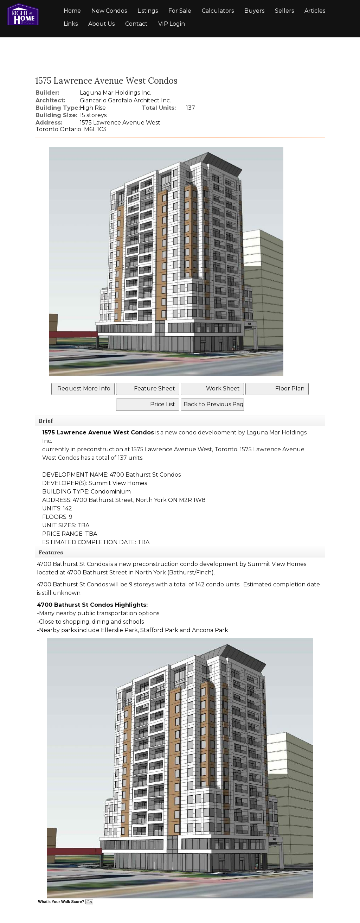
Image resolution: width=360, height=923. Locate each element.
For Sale (179, 10)
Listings (147, 10)
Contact (136, 23)
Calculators (218, 10)
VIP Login (171, 23)
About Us (101, 23)
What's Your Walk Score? (65, 901)
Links (71, 23)
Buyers (254, 10)
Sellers (284, 10)
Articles (314, 10)
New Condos (109, 10)
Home (72, 10)
